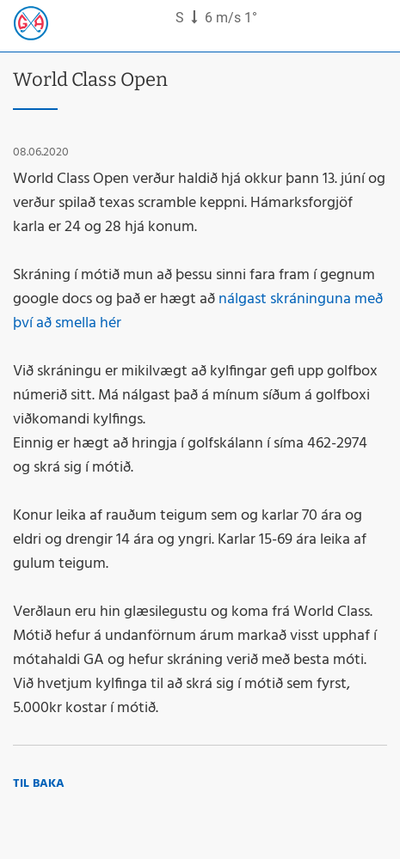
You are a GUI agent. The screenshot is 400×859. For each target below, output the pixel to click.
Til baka (39, 784)
